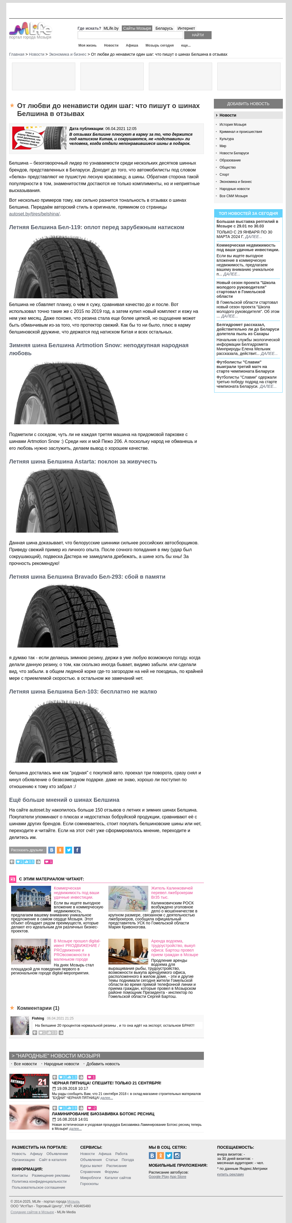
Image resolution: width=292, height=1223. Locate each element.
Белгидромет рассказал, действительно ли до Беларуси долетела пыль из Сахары (248, 329)
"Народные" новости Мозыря (58, 1056)
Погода (128, 1160)
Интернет (186, 28)
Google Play (159, 1176)
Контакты (20, 1175)
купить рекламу (230, 1174)
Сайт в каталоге (53, 1160)
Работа (121, 1154)
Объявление (57, 1154)
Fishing (38, 1018)
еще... (185, 45)
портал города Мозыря (30, 35)
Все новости (25, 1064)
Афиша (132, 45)
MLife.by (111, 28)
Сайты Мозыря (137, 28)
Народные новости (235, 189)
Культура (227, 139)
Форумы (112, 1172)
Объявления (91, 1160)
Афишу (36, 1154)
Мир (223, 146)
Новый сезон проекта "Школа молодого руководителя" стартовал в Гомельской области (246, 289)
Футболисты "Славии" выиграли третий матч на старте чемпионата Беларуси (246, 366)
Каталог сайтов (118, 1178)
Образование (230, 160)
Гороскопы (89, 1184)
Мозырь (73, 1202)
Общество (228, 167)
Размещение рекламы (51, 1175)
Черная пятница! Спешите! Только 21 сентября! (106, 1083)
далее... (253, 236)
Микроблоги (90, 1178)
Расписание (116, 1166)
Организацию (23, 1160)
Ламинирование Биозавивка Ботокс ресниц (103, 1114)
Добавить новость (248, 103)
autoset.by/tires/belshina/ (34, 213)
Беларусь (164, 28)
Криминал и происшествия (241, 132)
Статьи (112, 1160)
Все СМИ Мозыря (234, 196)
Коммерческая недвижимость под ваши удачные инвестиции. (248, 247)
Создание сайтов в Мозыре (32, 1212)
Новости (111, 45)
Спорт (224, 175)
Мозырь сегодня (160, 45)
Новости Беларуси (234, 153)
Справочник (90, 1172)
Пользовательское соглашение (38, 1187)
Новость (19, 1154)
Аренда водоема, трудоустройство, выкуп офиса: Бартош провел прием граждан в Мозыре (174, 948)
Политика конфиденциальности (39, 1181)
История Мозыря (233, 125)
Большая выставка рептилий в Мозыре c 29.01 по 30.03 (247, 223)
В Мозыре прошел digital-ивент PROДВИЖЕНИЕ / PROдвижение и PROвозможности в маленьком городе (77, 950)
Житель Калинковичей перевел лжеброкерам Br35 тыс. (172, 893)
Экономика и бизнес (236, 182)
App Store (178, 1176)
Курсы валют (91, 1166)
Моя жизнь (87, 45)
